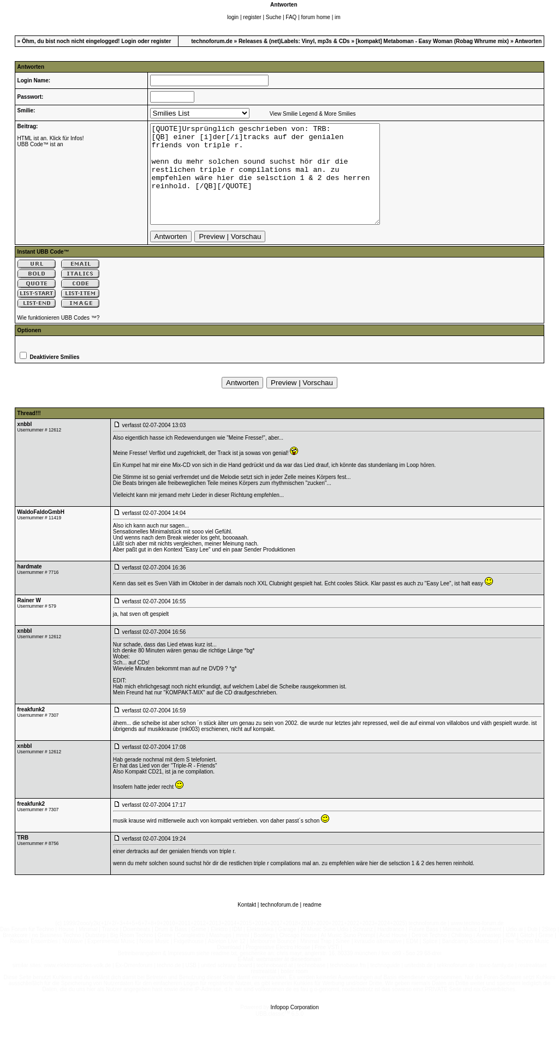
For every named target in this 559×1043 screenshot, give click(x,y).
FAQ (291, 17)
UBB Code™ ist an (40, 144)
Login (128, 41)
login (233, 17)
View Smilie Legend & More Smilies (313, 114)
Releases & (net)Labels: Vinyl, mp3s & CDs (294, 41)
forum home (315, 17)
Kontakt (246, 924)
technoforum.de (212, 41)
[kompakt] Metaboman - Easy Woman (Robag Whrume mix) (432, 41)
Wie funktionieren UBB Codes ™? (58, 337)
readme (312, 924)
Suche (273, 17)
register (252, 17)
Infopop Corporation (295, 1027)
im (338, 17)
